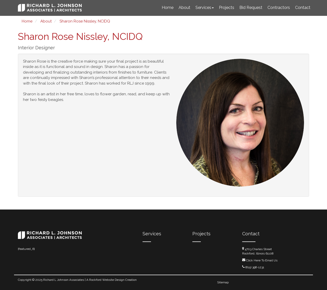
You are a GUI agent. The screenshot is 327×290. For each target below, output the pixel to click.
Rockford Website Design (106, 280)
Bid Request (250, 7)
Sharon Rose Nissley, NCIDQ (85, 21)
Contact (302, 7)
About (184, 7)
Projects (226, 7)
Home (167, 7)
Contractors (278, 7)
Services (204, 7)
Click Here (253, 260)
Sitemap (223, 282)
